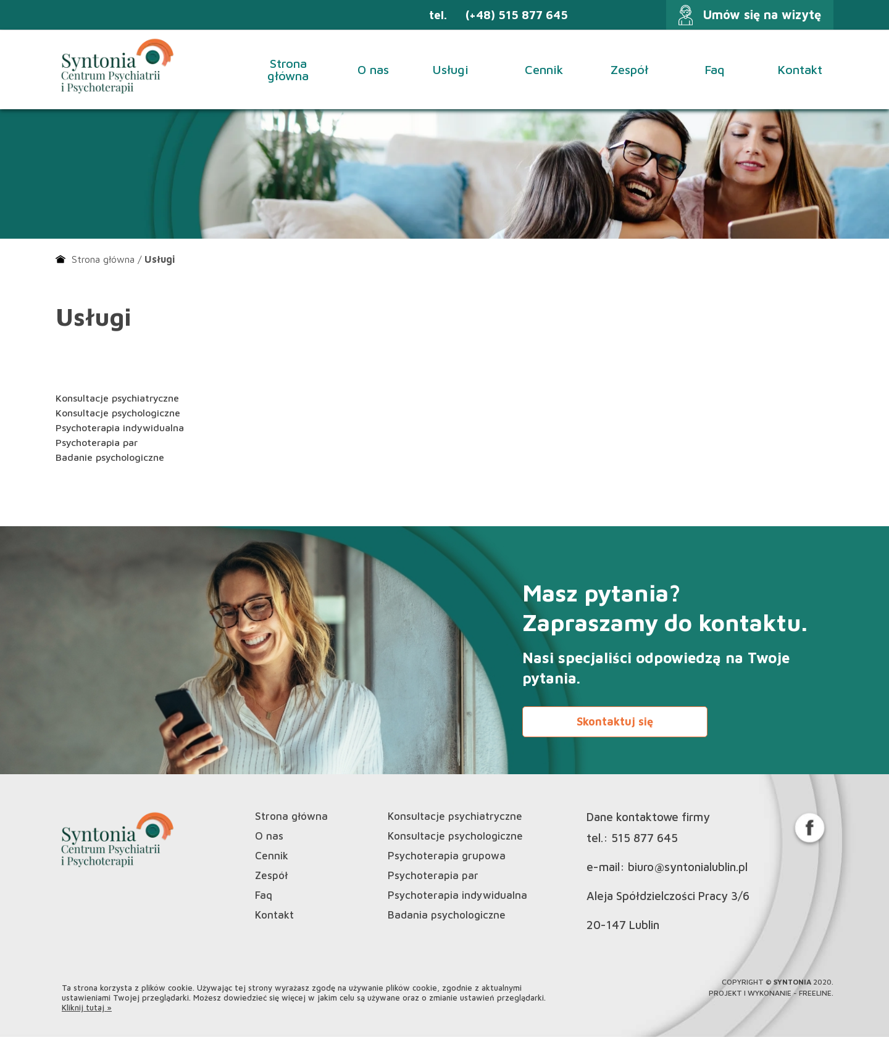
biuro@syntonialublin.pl (688, 867)
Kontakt (799, 69)
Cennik (544, 69)
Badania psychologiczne (447, 915)
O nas (373, 69)
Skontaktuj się (615, 721)
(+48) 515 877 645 (516, 15)
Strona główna (288, 69)
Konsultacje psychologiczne (118, 413)
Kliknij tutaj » (87, 1008)
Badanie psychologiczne (110, 457)
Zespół (629, 69)
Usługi (458, 69)
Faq (714, 69)
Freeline (815, 993)
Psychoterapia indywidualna (120, 427)
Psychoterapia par (97, 442)
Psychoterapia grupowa (447, 856)
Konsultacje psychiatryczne (117, 398)
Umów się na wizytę (762, 14)
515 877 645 (644, 838)
